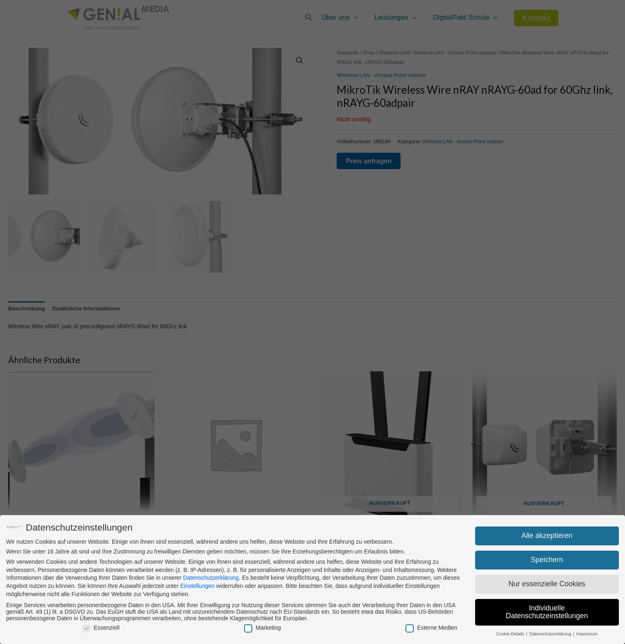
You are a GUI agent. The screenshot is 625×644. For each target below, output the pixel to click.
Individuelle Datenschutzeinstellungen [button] (547, 612)
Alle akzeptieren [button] (547, 535)
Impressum (587, 633)
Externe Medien (431, 627)
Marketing (262, 627)
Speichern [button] (547, 560)
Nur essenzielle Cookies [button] (546, 584)
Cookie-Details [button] (510, 633)
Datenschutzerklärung (211, 577)
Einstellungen (197, 586)
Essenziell (101, 627)
